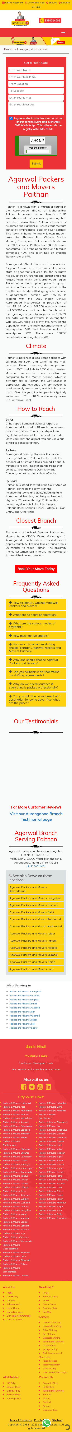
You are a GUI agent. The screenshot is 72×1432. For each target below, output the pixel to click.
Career (46, 1300)
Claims (46, 1398)
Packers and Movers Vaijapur (23, 1027)
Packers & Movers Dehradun (52, 1103)
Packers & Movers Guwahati (53, 1137)
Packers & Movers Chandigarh (17, 1149)
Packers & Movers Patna (50, 1176)
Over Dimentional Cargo (54, 1372)
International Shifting (53, 1341)
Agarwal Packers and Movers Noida (32, 962)
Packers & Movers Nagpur (51, 1168)
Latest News (13, 1308)
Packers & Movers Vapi (14, 1233)
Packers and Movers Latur (22, 1011)
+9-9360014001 (36, 866)
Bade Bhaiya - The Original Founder (36, 1063)
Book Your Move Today (36, 569)
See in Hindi (36, 1046)
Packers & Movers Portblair (52, 1183)
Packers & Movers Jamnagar (16, 1164)
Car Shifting (49, 1334)
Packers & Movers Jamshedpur (17, 1168)
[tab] (36, 604)
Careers (46, 1406)
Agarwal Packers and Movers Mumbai (34, 955)
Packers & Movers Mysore (51, 1164)
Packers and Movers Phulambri (25, 1015)
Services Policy (14, 1387)
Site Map (47, 1312)
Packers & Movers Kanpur (15, 1179)
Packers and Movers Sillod (22, 1023)
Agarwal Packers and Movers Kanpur (33, 940)
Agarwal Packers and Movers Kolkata (33, 947)
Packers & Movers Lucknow (16, 1199)
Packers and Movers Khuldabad (25, 1007)
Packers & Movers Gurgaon (52, 1133)
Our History (12, 1296)
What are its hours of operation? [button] (33, 615)
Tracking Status (50, 1296)
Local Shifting (49, 1345)
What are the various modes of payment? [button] (32, 625)
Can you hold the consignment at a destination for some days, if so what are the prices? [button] (34, 699)
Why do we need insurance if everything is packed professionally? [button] (34, 685)
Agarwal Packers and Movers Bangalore (35, 898)
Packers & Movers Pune (50, 1187)
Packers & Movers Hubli (50, 1145)
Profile (9, 1292)
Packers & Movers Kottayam (16, 1195)
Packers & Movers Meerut (15, 1214)
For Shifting (48, 1387)
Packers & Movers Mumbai (16, 1218)
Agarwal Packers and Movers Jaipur (32, 933)
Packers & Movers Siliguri (51, 1206)
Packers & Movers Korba (14, 1191)
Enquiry (51, 2)
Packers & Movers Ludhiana (16, 1202)
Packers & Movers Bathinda (16, 1133)
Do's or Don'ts (49, 1304)
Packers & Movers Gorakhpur (53, 1129)
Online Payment (12, 2)
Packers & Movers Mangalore (17, 1210)
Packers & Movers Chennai (16, 1153)
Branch (8, 49)
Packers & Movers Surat (50, 1210)
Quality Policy (13, 1390)
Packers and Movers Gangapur (24, 999)
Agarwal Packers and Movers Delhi (32, 912)
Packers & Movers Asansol (15, 1122)
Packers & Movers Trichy (51, 1214)
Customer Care (50, 1308)
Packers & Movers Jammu (51, 1160)
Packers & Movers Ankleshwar (17, 1118)
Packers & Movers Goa (49, 1126)
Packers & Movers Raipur (51, 1191)
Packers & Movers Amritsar (16, 1114)
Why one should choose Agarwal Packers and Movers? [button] (33, 661)
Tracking (47, 1394)
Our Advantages (15, 1312)
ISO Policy (12, 1383)
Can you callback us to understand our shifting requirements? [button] (34, 673)
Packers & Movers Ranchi (51, 1199)
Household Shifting (52, 1326)
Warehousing (49, 1368)
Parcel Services (50, 1361)
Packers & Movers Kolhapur (16, 1187)
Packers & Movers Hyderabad (17, 1103)
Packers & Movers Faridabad (52, 1110)
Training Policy (14, 1398)
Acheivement (13, 1304)
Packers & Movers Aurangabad (17, 1126)
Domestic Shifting (51, 1322)
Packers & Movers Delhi (50, 1106)
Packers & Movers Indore (50, 1149)
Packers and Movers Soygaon (23, 1019)
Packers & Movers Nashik (51, 1172)
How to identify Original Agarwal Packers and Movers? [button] (33, 604)
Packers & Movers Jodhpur (15, 1176)
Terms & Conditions (21, 1420)
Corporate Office (50, 1383)
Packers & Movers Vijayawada (17, 1241)
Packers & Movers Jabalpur (52, 1153)
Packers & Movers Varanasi (16, 1237)
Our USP (11, 1300)
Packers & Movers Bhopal (15, 1137)
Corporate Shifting (51, 1338)
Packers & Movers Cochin (15, 1160)
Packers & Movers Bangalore (16, 1129)
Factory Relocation (51, 1364)
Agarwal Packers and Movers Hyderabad (36, 926)
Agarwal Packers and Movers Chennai (34, 905)
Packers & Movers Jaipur (50, 1156)
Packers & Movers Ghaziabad (53, 1122)
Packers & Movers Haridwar (16, 1252)
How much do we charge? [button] (29, 635)
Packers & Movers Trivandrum (53, 1218)
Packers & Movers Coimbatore (17, 1156)
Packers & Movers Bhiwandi (16, 1260)
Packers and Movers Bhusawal (25, 995)
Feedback (47, 1402)
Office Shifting (50, 1330)
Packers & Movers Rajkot (51, 1195)
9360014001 (50, 20)
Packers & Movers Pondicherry (53, 1179)
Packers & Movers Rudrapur (52, 1202)
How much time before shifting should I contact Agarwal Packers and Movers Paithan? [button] (35, 647)
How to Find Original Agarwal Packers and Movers (36, 1069)
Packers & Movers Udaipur (15, 1222)
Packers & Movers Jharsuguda (17, 1172)
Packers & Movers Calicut (15, 1264)
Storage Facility (50, 1349)
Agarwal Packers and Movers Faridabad (35, 919)
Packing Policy (14, 1394)
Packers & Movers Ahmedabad (17, 1110)
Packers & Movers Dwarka (15, 1275)
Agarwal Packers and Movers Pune (32, 969)
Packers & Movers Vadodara (16, 1229)
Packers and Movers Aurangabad (25, 991)
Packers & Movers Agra (14, 1106)
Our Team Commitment (18, 1315)
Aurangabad (25, 49)
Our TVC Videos (14, 1319)
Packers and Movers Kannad (23, 1003)
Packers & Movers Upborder (16, 1225)
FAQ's (46, 1292)
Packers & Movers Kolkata (15, 1183)
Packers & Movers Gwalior (51, 1141)
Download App (35, 2)
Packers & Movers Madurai (16, 1206)
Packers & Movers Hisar (14, 1256)
